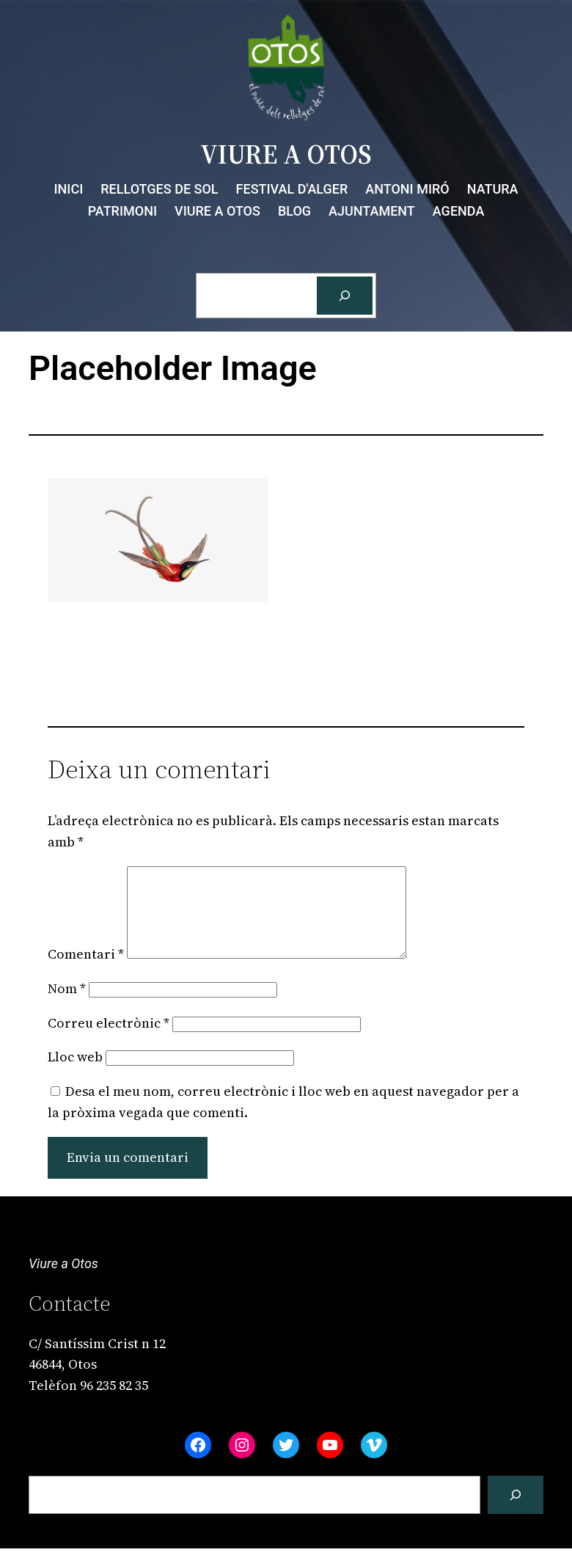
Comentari (86, 971)
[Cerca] (345, 296)
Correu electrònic (108, 1040)
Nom (67, 1006)
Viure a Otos (63, 1281)
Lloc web (75, 1074)
